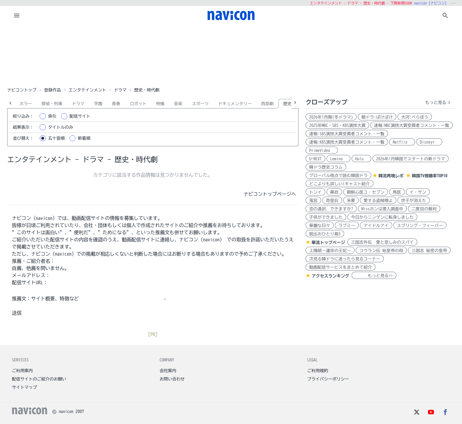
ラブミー (346, 225)
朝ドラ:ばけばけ (377, 117)
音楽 (178, 104)
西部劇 (267, 104)
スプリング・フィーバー (420, 225)
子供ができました (326, 217)
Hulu (361, 159)
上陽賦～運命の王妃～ (330, 251)
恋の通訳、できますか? (331, 209)
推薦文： (21, 298)
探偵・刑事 (51, 104)
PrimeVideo (321, 150)
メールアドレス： (31, 275)
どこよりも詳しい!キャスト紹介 (339, 184)
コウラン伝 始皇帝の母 (381, 251)
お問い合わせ (172, 379)
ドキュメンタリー (235, 104)
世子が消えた (413, 200)
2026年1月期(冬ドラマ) (331, 117)
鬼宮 (313, 200)
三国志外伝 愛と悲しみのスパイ (382, 242)
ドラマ (120, 90)
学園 (98, 104)
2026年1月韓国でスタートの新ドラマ (410, 159)
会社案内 (168, 371)
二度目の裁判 (424, 209)
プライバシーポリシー (328, 379)
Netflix (402, 142)
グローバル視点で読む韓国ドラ (338, 175)
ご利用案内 (22, 371)
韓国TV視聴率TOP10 (429, 176)
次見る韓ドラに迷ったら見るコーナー (344, 259)
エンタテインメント (87, 90)
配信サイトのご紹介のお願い (39, 379)
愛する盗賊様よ (378, 200)
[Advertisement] (231, 55)
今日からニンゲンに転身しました (382, 217)
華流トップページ (328, 242)
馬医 (397, 192)
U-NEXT (315, 159)
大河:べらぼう (414, 117)
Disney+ (429, 142)
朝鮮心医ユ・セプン (365, 192)
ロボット (138, 104)
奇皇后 (332, 200)
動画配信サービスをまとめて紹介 (340, 267)
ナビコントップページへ (270, 194)
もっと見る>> (374, 276)
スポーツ (200, 104)
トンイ (315, 192)
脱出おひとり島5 (325, 234)
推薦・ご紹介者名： (33, 261)
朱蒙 (351, 200)
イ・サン (417, 192)
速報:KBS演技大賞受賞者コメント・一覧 (346, 142)
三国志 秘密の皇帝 (429, 251)
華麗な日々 (319, 225)
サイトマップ (24, 387)
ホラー (25, 104)
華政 (334, 192)
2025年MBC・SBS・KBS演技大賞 (337, 125)
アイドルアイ (376, 225)
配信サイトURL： (30, 282)
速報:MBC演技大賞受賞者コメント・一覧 (411, 125)
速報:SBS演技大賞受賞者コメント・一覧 (346, 134)
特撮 (160, 104)
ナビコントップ (21, 90)
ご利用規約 (317, 371)
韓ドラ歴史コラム (326, 167)
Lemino (338, 159)
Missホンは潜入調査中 (382, 209)
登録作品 (52, 90)
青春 (116, 104)
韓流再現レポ (391, 176)
